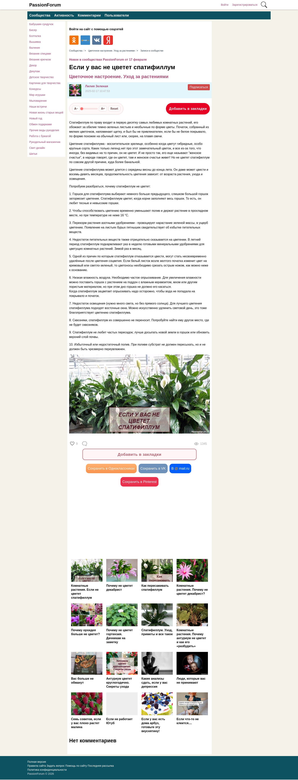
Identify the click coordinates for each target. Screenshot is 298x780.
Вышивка (35, 41)
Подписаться (199, 87)
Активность (64, 15)
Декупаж (34, 71)
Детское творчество (41, 77)
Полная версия (36, 762)
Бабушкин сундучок (41, 24)
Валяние (34, 47)
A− (76, 108)
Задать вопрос (56, 766)
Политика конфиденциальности (47, 770)
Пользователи (117, 15)
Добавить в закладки (188, 109)
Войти (224, 4)
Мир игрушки (37, 94)
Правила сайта (36, 766)
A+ (103, 108)
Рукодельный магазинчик (44, 141)
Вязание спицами (40, 53)
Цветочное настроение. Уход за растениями (118, 76)
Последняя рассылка (101, 766)
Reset (114, 108)
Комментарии (89, 15)
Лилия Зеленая (96, 86)
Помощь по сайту (76, 766)
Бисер (33, 30)
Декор (33, 65)
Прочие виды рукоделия (44, 130)
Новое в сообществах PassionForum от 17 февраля (108, 59)
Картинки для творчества (44, 83)
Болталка (35, 35)
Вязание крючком (40, 59)
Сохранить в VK (153, 469)
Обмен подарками (40, 124)
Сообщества (39, 15)
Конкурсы (35, 88)
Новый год (35, 118)
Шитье (33, 153)
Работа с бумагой (40, 136)
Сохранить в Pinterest (139, 482)
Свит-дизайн (37, 147)
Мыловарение (38, 100)
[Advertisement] (104, 523)
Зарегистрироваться (244, 4)
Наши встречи (38, 106)
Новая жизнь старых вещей (46, 112)
